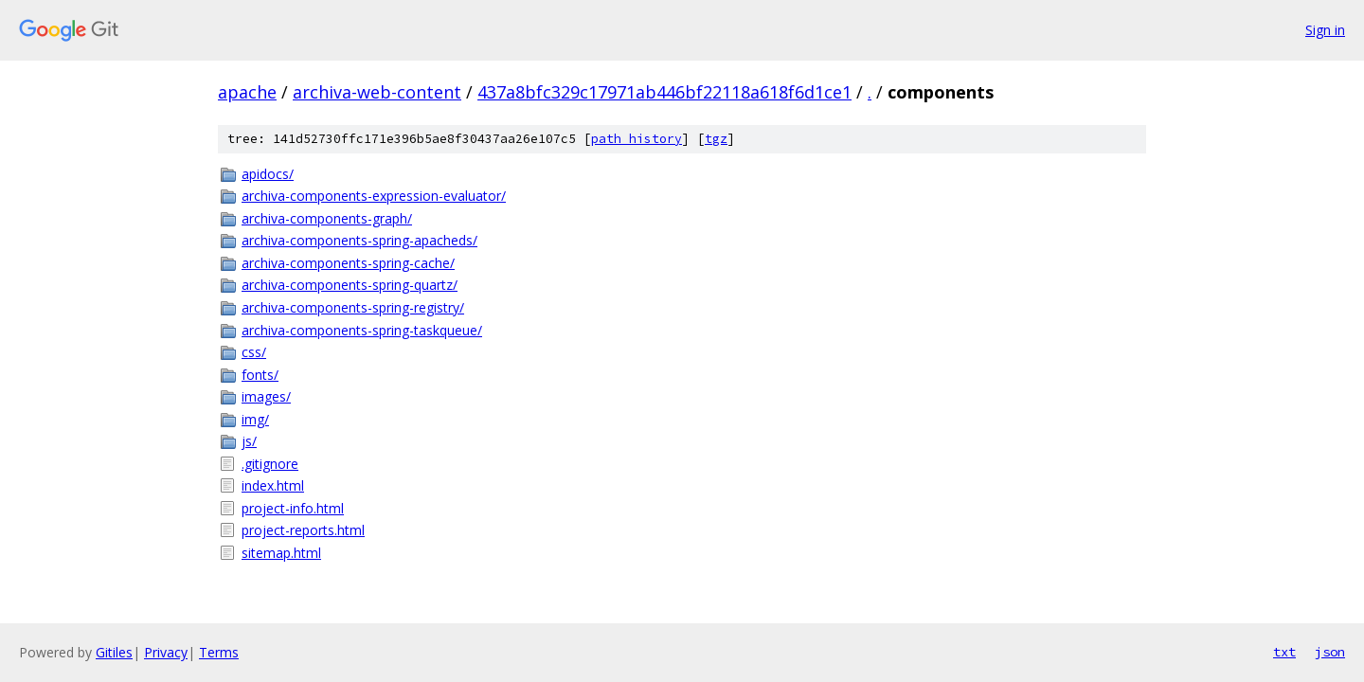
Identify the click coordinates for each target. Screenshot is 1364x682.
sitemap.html (281, 553)
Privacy (166, 652)
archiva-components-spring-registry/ (353, 307)
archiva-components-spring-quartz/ (350, 285)
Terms (219, 652)
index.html (273, 485)
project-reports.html (303, 530)
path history (636, 139)
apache (247, 92)
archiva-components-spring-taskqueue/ (362, 330)
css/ (254, 352)
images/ (266, 396)
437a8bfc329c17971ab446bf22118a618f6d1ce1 (664, 92)
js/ (249, 441)
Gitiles (114, 652)
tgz (716, 139)
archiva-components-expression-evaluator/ (374, 196)
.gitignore (270, 464)
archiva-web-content (377, 92)
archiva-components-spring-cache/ (348, 263)
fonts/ (260, 375)
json (1330, 651)
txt (1284, 651)
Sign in (1325, 30)
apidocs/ (268, 174)
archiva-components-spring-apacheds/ (359, 240)
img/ (255, 419)
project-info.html (293, 508)
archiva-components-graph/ (327, 218)
